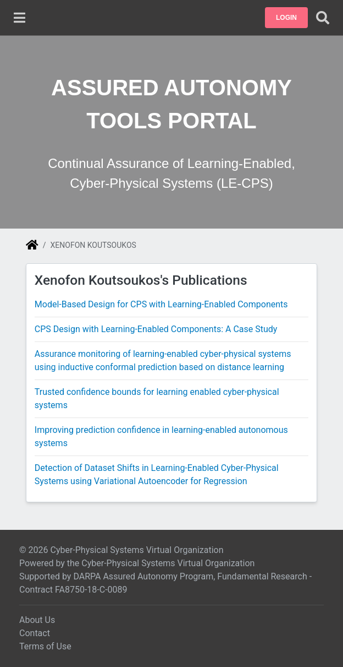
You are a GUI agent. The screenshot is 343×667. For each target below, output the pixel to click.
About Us (37, 620)
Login (286, 17)
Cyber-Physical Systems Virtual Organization (168, 563)
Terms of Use (45, 646)
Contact (34, 633)
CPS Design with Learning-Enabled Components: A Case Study (156, 329)
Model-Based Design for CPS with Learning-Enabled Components (161, 304)
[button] (286, 17)
